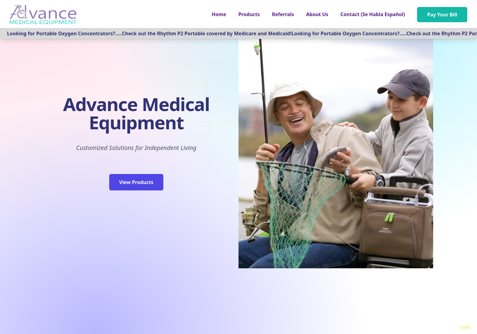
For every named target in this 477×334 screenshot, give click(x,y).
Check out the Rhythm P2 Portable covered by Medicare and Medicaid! (208, 33)
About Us (317, 14)
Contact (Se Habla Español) (372, 14)
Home (219, 14)
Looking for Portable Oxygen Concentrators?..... (66, 33)
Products (249, 14)
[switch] (465, 327)
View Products (136, 182)
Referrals (283, 14)
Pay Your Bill (442, 14)
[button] (249, 14)
